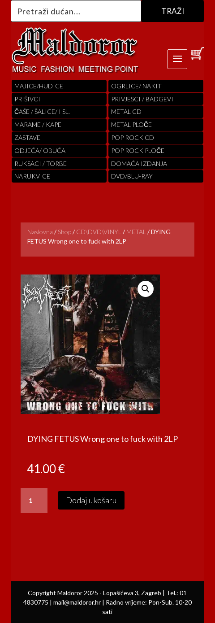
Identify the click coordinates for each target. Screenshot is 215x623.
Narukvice (32, 176)
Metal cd (126, 111)
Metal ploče (131, 124)
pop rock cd (132, 137)
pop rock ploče (137, 150)
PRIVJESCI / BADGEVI (142, 99)
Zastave (27, 137)
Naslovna (40, 231)
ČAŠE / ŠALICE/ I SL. (42, 111)
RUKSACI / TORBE (40, 163)
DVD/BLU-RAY (132, 176)
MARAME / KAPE (37, 124)
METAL (136, 231)
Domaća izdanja (139, 163)
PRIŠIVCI (27, 99)
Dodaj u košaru (91, 500)
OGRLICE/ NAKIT (136, 86)
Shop (64, 231)
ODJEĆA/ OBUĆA (39, 150)
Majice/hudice (38, 86)
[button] (146, 289)
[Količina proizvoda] (34, 500)
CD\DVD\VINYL (98, 231)
